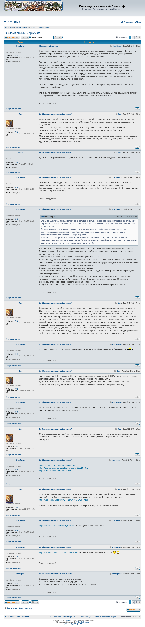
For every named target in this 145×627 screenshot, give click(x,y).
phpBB (67, 620)
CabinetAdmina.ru (82, 622)
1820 (16, 162)
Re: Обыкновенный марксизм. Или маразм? (55, 114)
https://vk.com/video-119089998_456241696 (59, 553)
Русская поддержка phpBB (72, 624)
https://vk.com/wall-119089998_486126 (56, 525)
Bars (20, 114)
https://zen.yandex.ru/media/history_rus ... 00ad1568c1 (63, 468)
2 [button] (133, 37)
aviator (20, 152)
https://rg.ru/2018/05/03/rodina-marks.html (57, 465)
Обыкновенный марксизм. (22, 33)
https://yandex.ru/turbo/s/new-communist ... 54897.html (63, 500)
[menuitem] (17, 22)
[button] (139, 37)
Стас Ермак (20, 46)
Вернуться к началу (13, 109)
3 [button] (136, 37)
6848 (16, 56)
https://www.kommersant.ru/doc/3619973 (57, 471)
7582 (16, 132)
